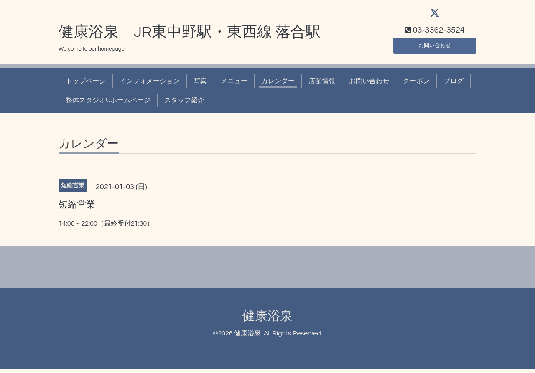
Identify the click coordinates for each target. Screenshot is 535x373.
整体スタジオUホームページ (108, 104)
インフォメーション (150, 85)
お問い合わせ (435, 48)
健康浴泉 (267, 320)
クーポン (416, 85)
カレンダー (278, 85)
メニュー (234, 85)
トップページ (86, 85)
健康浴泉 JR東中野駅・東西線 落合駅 (190, 36)
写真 (200, 85)
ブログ (453, 85)
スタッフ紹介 (184, 104)
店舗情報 (321, 85)
